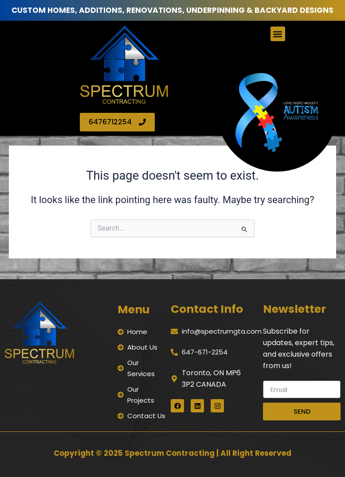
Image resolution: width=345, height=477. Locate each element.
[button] (278, 34)
